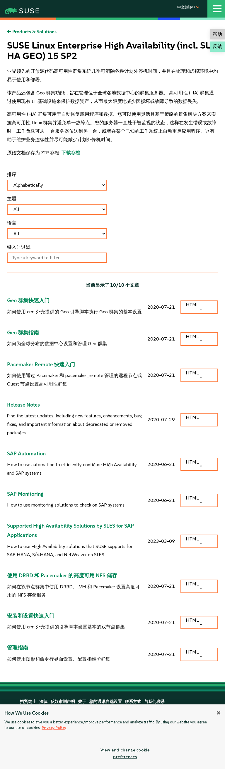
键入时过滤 (18, 247)
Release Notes (23, 405)
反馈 (217, 46)
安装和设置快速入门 (30, 616)
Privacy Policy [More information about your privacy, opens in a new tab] (54, 727)
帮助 (217, 34)
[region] (112, 736)
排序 (11, 174)
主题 (11, 198)
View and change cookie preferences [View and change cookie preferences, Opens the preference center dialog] (125, 753)
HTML (192, 304)
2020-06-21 (161, 464)
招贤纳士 (28, 701)
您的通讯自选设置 (105, 701)
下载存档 (71, 152)
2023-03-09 (161, 541)
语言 (11, 223)
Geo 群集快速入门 (28, 300)
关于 (82, 701)
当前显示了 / (112, 285)
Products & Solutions (32, 31)
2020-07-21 (161, 307)
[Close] (218, 712)
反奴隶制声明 (62, 701)
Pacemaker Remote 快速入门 (41, 364)
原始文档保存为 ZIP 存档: (34, 152)
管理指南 (17, 647)
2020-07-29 (161, 419)
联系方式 (133, 701)
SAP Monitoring (25, 494)
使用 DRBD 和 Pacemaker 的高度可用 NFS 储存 (62, 575)
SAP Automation (26, 453)
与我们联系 (154, 701)
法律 (43, 701)
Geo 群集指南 (23, 332)
